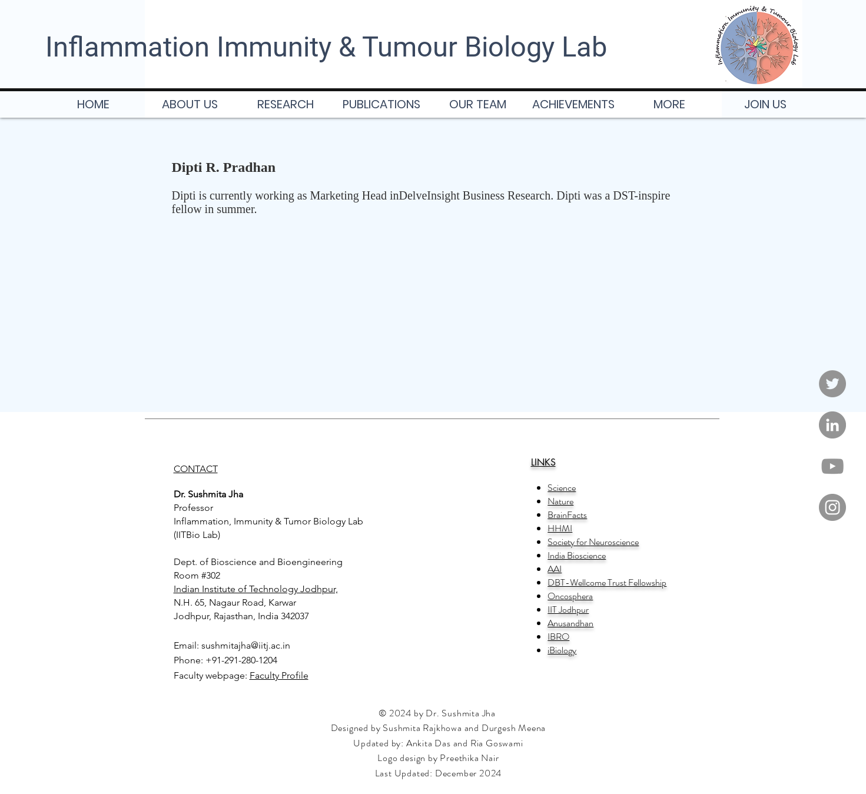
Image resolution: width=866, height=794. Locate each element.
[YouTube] (832, 466)
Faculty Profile (279, 675)
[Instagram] (832, 507)
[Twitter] (832, 383)
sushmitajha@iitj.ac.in (245, 645)
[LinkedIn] (832, 424)
